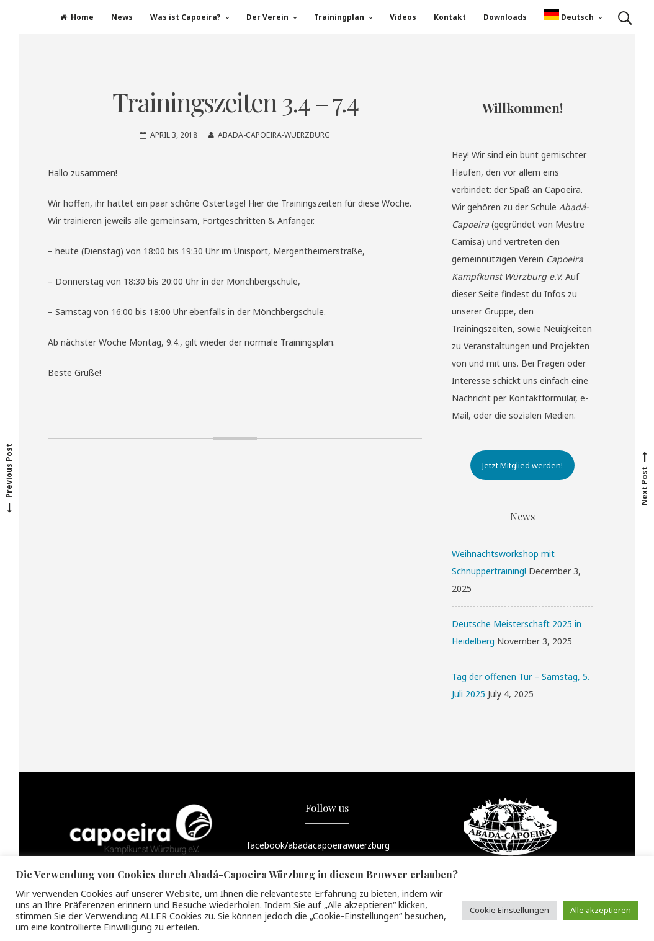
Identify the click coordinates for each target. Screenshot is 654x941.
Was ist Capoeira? (185, 17)
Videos (403, 17)
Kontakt (450, 17)
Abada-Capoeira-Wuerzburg (274, 135)
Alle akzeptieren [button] (600, 910)
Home (77, 17)
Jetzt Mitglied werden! (522, 465)
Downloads (505, 17)
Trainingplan (339, 17)
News (122, 17)
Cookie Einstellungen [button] (509, 910)
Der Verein (267, 17)
